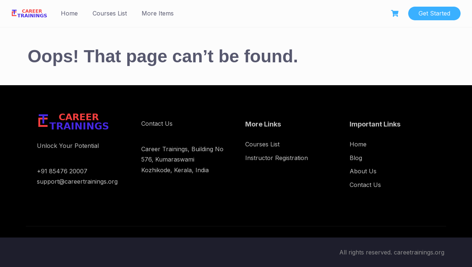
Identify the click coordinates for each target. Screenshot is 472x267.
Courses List (110, 13)
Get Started (434, 13)
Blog (356, 158)
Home (69, 13)
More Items (158, 13)
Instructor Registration (276, 158)
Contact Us (365, 184)
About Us (363, 171)
